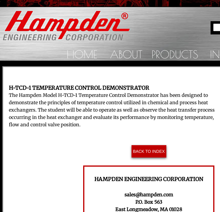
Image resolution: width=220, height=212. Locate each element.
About (126, 54)
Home (82, 54)
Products (175, 54)
